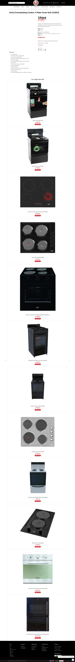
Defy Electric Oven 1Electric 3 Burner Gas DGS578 (38, 360)
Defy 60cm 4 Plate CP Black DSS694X (38, 406)
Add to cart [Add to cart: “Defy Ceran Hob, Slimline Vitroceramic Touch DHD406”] (38, 215)
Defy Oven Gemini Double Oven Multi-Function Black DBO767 (37, 634)
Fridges (10, 648)
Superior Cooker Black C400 (38, 120)
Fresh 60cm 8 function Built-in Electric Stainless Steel (37, 588)
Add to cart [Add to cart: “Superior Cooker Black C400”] (38, 124)
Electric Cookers (11, 651)
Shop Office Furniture (23, 647)
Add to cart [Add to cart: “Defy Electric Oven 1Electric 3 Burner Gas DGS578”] (38, 364)
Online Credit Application (34, 646)
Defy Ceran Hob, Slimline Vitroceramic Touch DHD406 (37, 211)
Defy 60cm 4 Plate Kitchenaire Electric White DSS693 (37, 497)
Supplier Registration (23, 648)
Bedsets (10, 646)
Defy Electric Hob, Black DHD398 (38, 257)
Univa (41, 35)
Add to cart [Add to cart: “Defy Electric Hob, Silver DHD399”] (38, 455)
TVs (10, 647)
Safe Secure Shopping (44, 650)
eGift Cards (33, 648)
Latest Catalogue (33, 649)
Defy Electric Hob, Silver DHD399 (38, 451)
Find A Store (43, 646)
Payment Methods (44, 648)
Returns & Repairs (44, 649)
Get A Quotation (22, 646)
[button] (39, 50)
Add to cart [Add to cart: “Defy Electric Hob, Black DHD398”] (38, 261)
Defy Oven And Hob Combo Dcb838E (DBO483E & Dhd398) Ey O (38, 314)
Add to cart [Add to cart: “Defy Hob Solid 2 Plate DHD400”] (38, 546)
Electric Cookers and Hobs (14, 9)
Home (10, 9)
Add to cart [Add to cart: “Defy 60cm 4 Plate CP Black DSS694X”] (38, 409)
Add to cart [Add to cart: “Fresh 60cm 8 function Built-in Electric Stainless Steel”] (38, 592)
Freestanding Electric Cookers (23, 9)
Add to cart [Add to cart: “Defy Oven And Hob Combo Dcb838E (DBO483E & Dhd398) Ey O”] (38, 318)
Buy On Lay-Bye (33, 647)
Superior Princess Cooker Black (37, 166)
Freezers (11, 650)
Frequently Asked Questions (45, 647)
